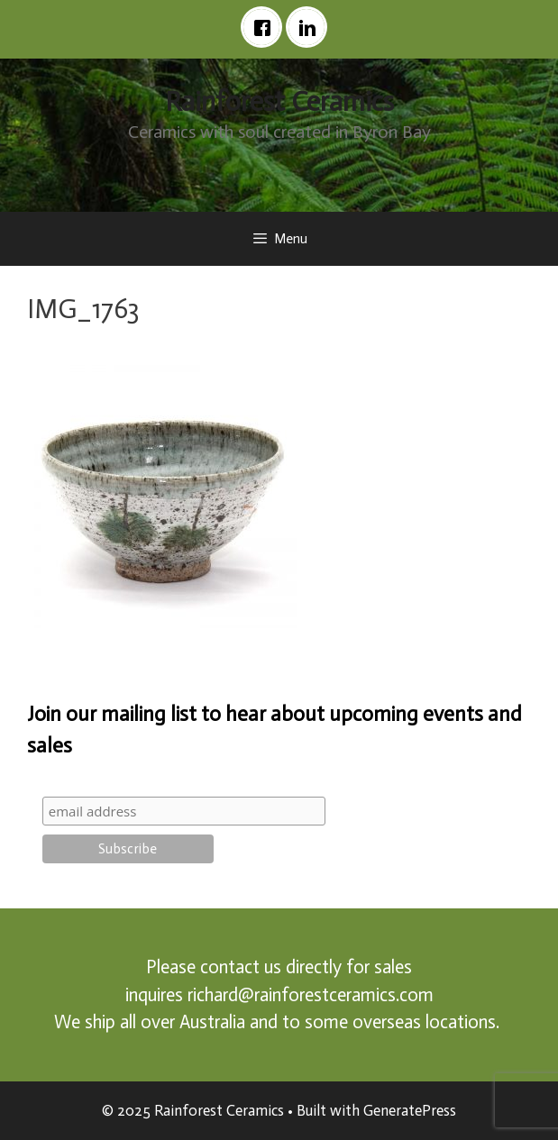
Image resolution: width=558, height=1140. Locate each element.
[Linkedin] (311, 27)
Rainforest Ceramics (279, 102)
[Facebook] (265, 27)
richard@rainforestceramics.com (311, 995)
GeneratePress (409, 1110)
